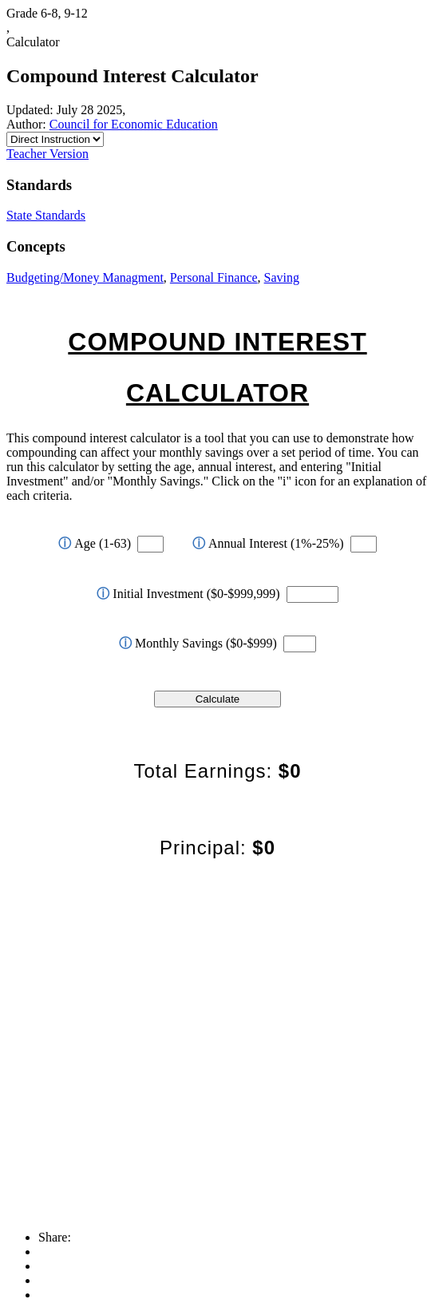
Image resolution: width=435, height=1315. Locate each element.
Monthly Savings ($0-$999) (198, 643)
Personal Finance (214, 277)
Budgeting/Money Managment (85, 277)
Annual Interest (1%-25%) (268, 543)
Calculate (218, 699)
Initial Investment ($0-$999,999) (188, 593)
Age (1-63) (94, 543)
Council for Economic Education (133, 124)
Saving (281, 277)
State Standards (45, 215)
